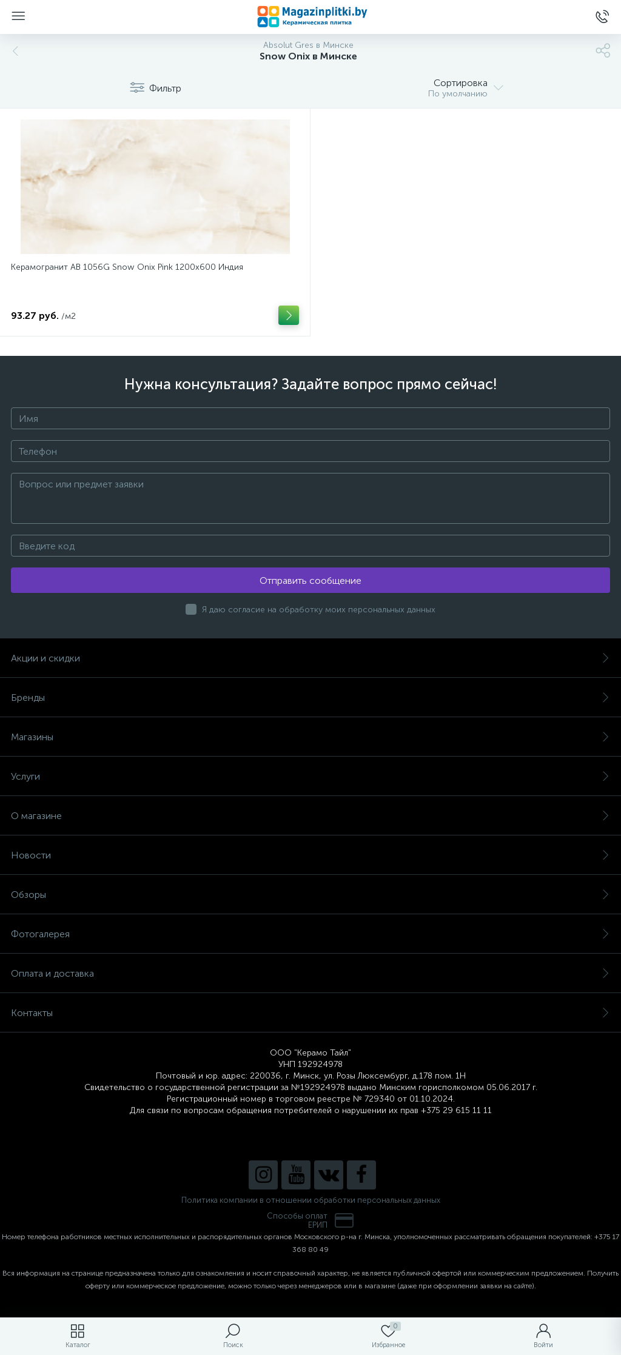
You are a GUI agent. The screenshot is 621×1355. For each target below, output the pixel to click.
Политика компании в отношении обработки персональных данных (310, 1200)
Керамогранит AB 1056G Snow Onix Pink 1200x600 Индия (127, 267)
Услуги (310, 776)
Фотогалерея (310, 934)
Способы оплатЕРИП (310, 1220)
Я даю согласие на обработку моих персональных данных (318, 609)
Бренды (310, 697)
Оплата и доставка (310, 973)
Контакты (310, 1013)
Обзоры (310, 894)
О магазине (310, 815)
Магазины (310, 737)
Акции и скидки (310, 658)
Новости (310, 855)
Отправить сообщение (310, 580)
